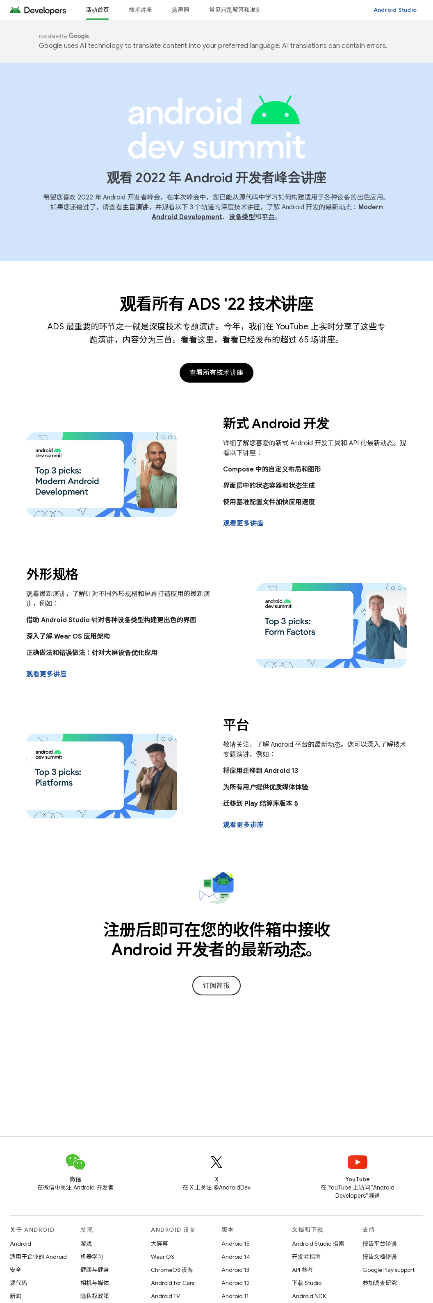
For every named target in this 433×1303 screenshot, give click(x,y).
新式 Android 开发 (276, 423)
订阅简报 (216, 985)
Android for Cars (172, 1283)
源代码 (18, 1283)
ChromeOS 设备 (172, 1270)
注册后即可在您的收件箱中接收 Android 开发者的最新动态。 (216, 939)
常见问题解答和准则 (235, 10)
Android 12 (235, 1283)
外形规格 (52, 574)
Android (20, 1243)
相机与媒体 (94, 1283)
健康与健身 (94, 1270)
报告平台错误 (379, 1243)
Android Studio (395, 10)
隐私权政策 (94, 1296)
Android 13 (235, 1270)
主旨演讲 (135, 207)
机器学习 (91, 1256)
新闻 (15, 1296)
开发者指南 (306, 1256)
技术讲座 (140, 10)
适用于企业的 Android (38, 1256)
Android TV (165, 1296)
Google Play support (388, 1270)
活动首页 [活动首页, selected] (97, 10)
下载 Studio (306, 1283)
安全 (15, 1270)
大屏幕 (159, 1243)
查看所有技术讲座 (216, 373)
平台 (268, 217)
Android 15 (235, 1243)
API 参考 (302, 1270)
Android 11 (235, 1296)
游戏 (86, 1243)
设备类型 (242, 217)
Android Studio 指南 (318, 1243)
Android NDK (309, 1296)
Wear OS (162, 1256)
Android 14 (235, 1256)
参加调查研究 (379, 1283)
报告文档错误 (379, 1256)
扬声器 (180, 10)
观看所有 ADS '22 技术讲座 (217, 304)
